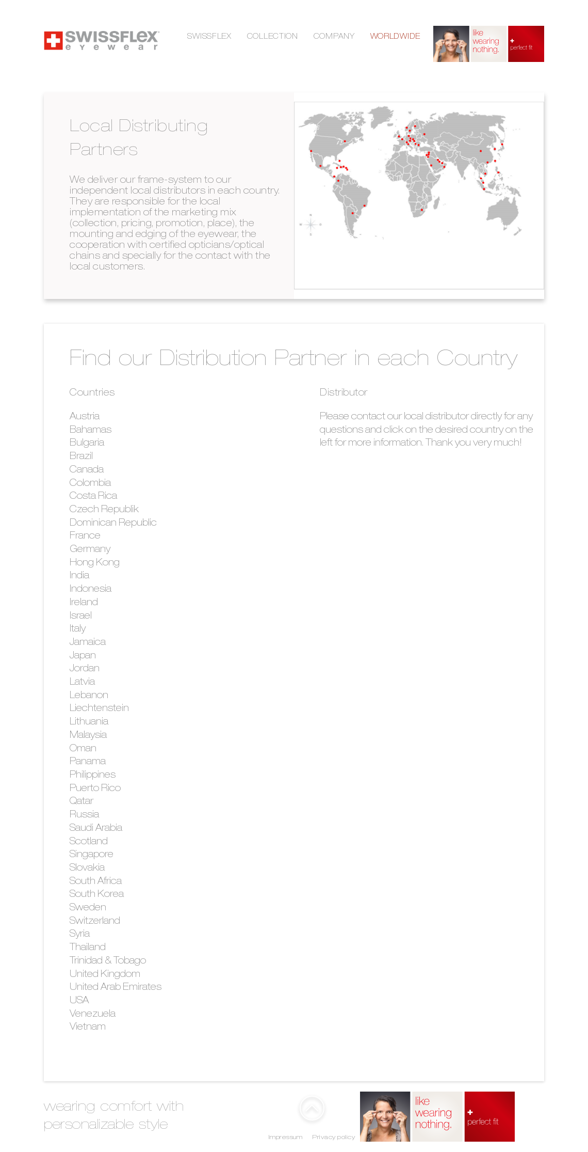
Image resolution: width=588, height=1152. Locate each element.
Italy (78, 629)
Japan (83, 656)
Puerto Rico (95, 789)
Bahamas (90, 430)
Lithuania (89, 722)
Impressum (286, 1137)
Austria (85, 417)
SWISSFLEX (209, 37)
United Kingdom (105, 975)
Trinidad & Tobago (108, 961)
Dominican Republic (113, 523)
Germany (90, 550)
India (79, 576)
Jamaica (88, 643)
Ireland (84, 603)
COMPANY (334, 37)
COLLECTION (272, 37)
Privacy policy (334, 1137)
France (85, 536)
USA (79, 1001)
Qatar (81, 802)
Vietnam (88, 1027)
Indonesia (90, 589)
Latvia (82, 682)
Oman (83, 749)
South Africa (96, 882)
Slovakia (87, 868)
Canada (87, 470)
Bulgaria (87, 443)
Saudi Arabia (96, 828)
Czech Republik (104, 510)
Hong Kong (95, 563)
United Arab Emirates (115, 987)
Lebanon (89, 696)
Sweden (88, 908)
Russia (84, 815)
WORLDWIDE (395, 37)
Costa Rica (93, 496)
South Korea (97, 894)
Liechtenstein (99, 709)
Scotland (89, 842)
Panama (88, 762)
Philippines (93, 775)
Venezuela (93, 1014)
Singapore (91, 855)
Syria (80, 934)
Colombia (90, 483)
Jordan (85, 669)
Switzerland (95, 921)
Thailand (88, 948)
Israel (81, 616)
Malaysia (88, 735)
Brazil (81, 457)
